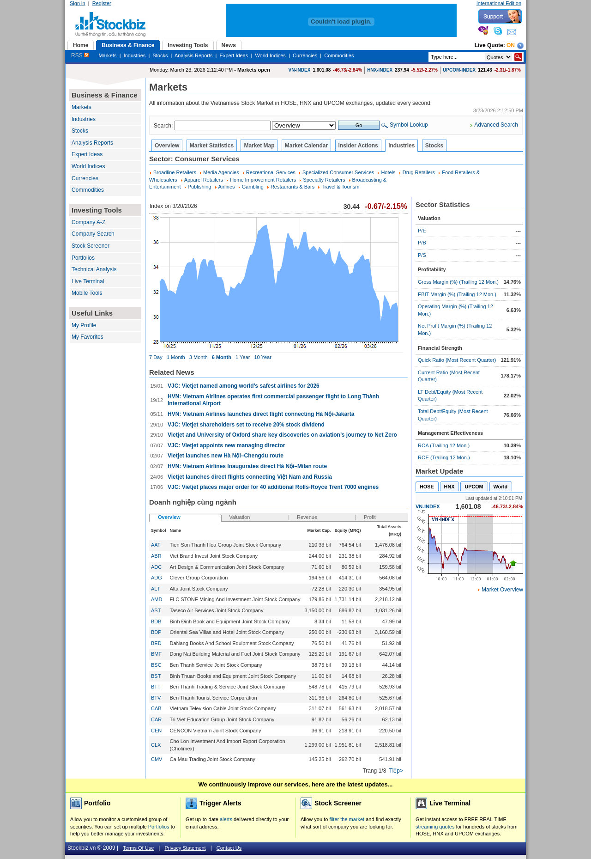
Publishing (199, 186)
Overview (167, 145)
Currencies (305, 55)
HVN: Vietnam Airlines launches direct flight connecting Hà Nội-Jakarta (261, 414)
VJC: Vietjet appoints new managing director (226, 445)
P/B (422, 242)
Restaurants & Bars (292, 186)
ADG (156, 577)
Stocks (160, 55)
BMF (156, 654)
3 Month (198, 357)
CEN (156, 730)
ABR (156, 556)
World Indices (270, 55)
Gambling (253, 186)
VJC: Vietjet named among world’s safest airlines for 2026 (244, 386)
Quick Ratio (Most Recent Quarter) (457, 360)
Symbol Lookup (409, 125)
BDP (156, 632)
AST (156, 610)
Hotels (388, 172)
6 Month (221, 357)
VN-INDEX (300, 70)
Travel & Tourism (340, 186)
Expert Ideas (234, 55)
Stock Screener (90, 246)
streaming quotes (435, 826)
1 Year (242, 357)
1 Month (176, 357)
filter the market (346, 819)
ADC (156, 567)
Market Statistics (212, 145)
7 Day (156, 357)
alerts (226, 819)
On (511, 45)
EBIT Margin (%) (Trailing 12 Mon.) (457, 294)
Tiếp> (396, 771)
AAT (155, 545)
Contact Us (229, 848)
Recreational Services (271, 172)
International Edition (498, 3)
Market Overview (502, 589)
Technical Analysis (94, 269)
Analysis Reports (194, 55)
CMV (156, 759)
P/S (422, 255)
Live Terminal (88, 281)
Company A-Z (88, 222)
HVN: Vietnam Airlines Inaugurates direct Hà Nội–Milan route (247, 466)
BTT (156, 686)
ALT (155, 588)
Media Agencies (221, 172)
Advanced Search (496, 125)
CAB (156, 708)
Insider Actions (358, 145)
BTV (156, 698)
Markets (107, 55)
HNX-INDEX (379, 70)
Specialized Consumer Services (338, 172)
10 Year (262, 357)
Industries (135, 55)
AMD (156, 599)
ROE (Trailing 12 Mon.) (444, 457)
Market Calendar (306, 145)
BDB (156, 621)
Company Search (93, 234)
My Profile (84, 325)
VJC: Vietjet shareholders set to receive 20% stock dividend (246, 424)
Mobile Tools (87, 293)
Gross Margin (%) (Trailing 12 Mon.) (458, 282)
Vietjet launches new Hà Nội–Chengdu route (225, 455)
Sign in (77, 3)
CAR (156, 719)
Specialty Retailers (324, 180)
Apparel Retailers (203, 180)
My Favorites (87, 337)
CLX (156, 745)
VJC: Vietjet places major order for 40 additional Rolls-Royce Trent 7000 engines (273, 487)
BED (156, 643)
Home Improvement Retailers (263, 180)
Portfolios (83, 258)
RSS (80, 55)
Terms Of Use (138, 848)
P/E (422, 230)
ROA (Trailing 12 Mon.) (444, 445)
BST (156, 676)
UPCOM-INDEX (459, 70)
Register (101, 3)
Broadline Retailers (174, 172)
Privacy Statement (184, 848)
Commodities (339, 55)
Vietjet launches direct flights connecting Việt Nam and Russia (250, 477)
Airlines (226, 186)
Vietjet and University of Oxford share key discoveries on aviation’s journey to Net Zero (282, 435)
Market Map (259, 145)
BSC (156, 665)
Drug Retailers (419, 172)
